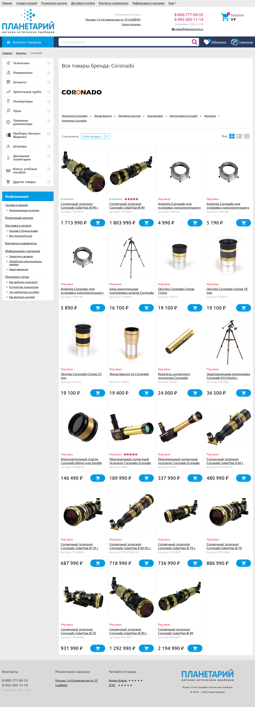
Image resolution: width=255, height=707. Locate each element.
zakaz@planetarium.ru (189, 29)
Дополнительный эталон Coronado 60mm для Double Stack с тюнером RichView (81, 462)
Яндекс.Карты (118, 680)
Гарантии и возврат (21, 256)
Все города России (20, 235)
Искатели (210, 115)
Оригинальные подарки (24, 210)
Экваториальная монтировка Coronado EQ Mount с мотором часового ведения (228, 377)
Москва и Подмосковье (23, 230)
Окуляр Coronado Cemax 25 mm (81, 376)
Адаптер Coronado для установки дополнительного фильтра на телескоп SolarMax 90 (82, 294)
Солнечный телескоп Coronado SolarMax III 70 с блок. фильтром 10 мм (79, 548)
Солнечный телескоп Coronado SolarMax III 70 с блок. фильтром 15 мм (176, 548)
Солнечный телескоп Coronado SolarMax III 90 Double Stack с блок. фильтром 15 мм (127, 209)
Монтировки (155, 115)
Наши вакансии (18, 269)
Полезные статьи (17, 276)
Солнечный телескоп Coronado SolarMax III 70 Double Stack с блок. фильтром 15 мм (78, 634)
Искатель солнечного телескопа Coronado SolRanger (174, 377)
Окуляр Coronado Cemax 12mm (176, 290)
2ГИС (112, 685)
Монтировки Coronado (184, 115)
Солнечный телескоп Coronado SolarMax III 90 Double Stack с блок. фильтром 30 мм (175, 634)
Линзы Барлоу (103, 115)
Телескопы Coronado (74, 115)
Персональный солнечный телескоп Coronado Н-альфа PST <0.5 (178, 462)
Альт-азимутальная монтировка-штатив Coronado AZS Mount (131, 292)
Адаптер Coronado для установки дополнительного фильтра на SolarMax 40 (179, 207)
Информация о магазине (148, 3)
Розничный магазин (54, 3)
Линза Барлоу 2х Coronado (129, 374)
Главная (7, 3)
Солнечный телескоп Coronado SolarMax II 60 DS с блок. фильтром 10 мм (130, 548)
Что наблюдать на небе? (24, 292)
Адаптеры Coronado (74, 120)
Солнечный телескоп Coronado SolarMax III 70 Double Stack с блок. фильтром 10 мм (224, 549)
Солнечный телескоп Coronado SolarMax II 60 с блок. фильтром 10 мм (225, 462)
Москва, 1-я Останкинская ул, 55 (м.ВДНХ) (112, 19)
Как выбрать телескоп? (23, 282)
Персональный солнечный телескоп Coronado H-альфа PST (130, 462)
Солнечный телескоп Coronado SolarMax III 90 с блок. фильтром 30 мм (79, 207)
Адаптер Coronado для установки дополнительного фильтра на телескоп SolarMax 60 (228, 209)
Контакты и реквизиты (113, 3)
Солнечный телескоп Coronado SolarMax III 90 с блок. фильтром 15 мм (128, 633)
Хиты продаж (92, 136)
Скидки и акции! (26, 3)
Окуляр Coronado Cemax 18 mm (227, 290)
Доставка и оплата (83, 3)
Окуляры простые (129, 115)
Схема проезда (131, 24)
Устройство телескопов (23, 287)
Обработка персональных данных (25, 263)
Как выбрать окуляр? (22, 297)
